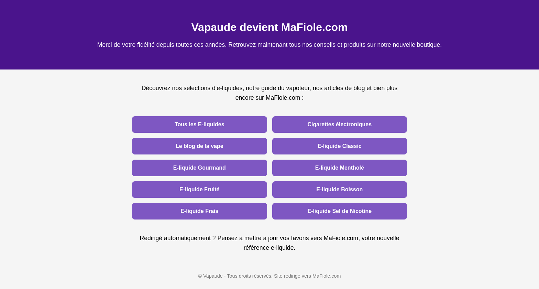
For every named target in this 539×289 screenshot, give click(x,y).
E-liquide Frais (199, 211)
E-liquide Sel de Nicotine (339, 211)
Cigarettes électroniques (339, 124)
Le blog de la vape (199, 146)
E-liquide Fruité (199, 189)
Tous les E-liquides (199, 124)
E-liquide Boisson (339, 189)
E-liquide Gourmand (199, 168)
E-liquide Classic (340, 146)
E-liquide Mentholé (339, 168)
